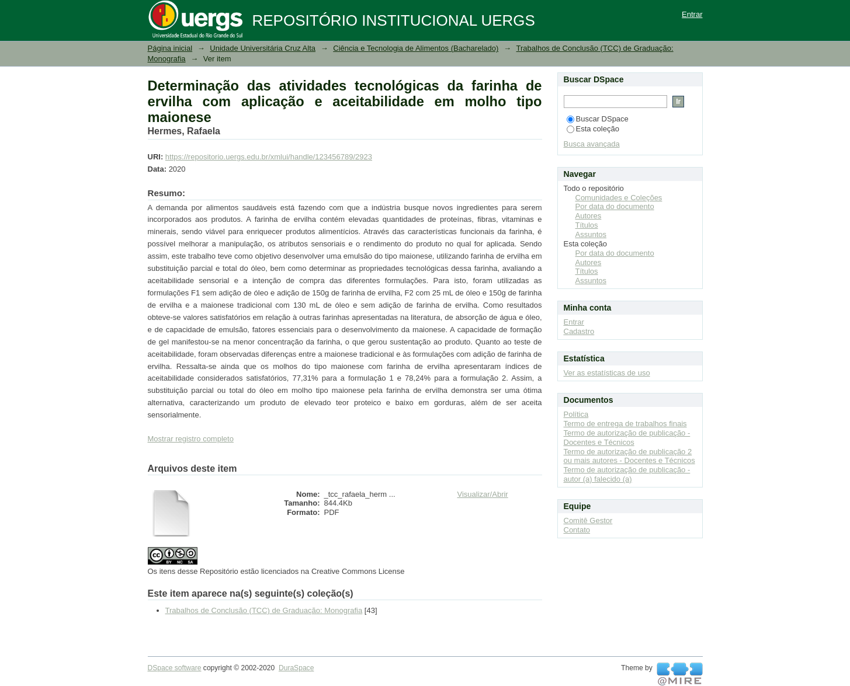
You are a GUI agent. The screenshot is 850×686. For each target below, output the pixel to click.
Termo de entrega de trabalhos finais (625, 423)
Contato (577, 529)
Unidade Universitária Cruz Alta (262, 48)
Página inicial (170, 48)
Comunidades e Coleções (618, 197)
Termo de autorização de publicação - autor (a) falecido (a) (627, 474)
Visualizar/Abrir (482, 494)
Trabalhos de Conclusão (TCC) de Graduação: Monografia (264, 610)
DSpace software (175, 668)
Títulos (586, 225)
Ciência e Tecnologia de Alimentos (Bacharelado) (415, 48)
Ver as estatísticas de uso (607, 372)
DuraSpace (296, 668)
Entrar (692, 14)
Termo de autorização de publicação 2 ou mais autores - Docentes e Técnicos (629, 456)
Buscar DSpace (598, 118)
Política (576, 414)
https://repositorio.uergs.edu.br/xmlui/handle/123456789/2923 (268, 156)
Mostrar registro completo (191, 438)
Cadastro (579, 331)
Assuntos (590, 234)
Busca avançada (592, 144)
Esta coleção (593, 128)
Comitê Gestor (588, 520)
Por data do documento (614, 206)
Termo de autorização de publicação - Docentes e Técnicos (627, 438)
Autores (588, 215)
